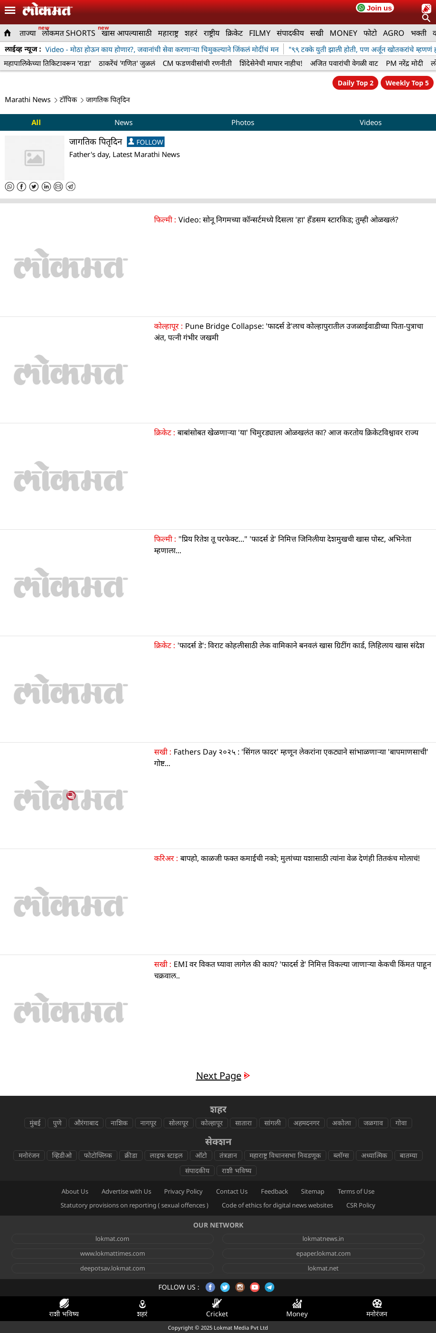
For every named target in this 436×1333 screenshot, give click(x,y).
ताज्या (28, 33)
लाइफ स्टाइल (166, 1155)
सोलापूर (178, 1122)
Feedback (274, 1191)
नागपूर (148, 1122)
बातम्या (408, 1155)
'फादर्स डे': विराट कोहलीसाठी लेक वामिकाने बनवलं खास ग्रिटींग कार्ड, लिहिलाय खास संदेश (301, 645)
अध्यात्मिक (374, 1155)
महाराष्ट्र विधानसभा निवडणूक (285, 1155)
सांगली (272, 1122)
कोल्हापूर (212, 1122)
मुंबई (35, 1122)
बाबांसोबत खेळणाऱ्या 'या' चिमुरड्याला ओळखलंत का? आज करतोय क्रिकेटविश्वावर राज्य (297, 432)
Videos (371, 122)
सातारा (243, 1122)
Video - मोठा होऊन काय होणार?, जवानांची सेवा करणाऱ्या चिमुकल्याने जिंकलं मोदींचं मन (162, 49)
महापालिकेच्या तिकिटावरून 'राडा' (47, 63)
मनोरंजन (29, 1155)
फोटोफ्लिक (98, 1155)
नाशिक (119, 1122)
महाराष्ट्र (168, 33)
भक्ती (418, 33)
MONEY (343, 33)
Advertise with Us (126, 1191)
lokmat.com (112, 1238)
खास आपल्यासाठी (127, 33)
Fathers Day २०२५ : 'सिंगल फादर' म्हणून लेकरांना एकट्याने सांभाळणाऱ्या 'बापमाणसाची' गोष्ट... (291, 757)
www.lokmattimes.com (112, 1253)
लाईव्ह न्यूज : (23, 48)
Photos (242, 122)
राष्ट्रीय (211, 33)
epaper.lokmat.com (323, 1253)
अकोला (341, 1122)
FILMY (259, 33)
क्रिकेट (234, 33)
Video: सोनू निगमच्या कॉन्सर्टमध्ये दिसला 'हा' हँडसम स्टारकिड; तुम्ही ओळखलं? (288, 219)
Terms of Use (356, 1191)
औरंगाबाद (86, 1122)
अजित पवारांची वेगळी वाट (344, 63)
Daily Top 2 (356, 82)
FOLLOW (145, 142)
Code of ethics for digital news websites (277, 1205)
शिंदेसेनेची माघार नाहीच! (270, 63)
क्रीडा (131, 1155)
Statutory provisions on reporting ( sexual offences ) (134, 1205)
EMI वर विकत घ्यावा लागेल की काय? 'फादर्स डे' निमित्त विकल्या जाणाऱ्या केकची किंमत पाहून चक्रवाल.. (292, 970)
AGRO (394, 33)
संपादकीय (290, 33)
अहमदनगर (306, 1122)
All (36, 122)
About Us (75, 1191)
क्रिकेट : (164, 432)
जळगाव (373, 1122)
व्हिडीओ (62, 1155)
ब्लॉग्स (341, 1155)
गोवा (401, 1122)
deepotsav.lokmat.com (112, 1268)
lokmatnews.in (323, 1238)
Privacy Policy (183, 1191)
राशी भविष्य (236, 1170)
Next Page (218, 1076)
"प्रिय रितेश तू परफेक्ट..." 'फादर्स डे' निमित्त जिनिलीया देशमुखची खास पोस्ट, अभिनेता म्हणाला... (282, 545)
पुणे (57, 1122)
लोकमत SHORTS (68, 33)
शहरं (191, 33)
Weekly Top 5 (407, 82)
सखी (316, 33)
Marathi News (28, 99)
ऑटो (201, 1155)
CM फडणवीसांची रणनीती (197, 63)
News (123, 122)
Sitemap (312, 1191)
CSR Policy (360, 1205)
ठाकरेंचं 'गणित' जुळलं (127, 63)
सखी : (162, 751)
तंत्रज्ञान (228, 1155)
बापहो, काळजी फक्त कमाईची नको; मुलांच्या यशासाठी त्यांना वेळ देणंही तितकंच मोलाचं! (301, 858)
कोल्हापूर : (168, 326)
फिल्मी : (165, 219)
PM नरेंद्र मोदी (404, 63)
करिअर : (166, 858)
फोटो (370, 33)
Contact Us (232, 1191)
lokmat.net (323, 1268)
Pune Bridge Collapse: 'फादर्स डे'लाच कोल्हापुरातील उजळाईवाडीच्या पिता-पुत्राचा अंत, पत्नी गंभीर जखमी (288, 332)
